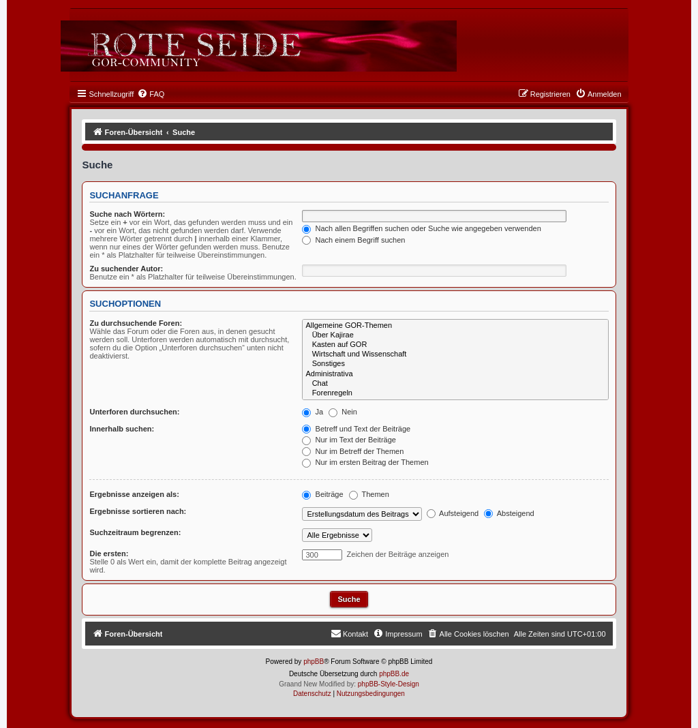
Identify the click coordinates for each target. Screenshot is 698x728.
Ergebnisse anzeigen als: (134, 494)
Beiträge (322, 494)
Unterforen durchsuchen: (134, 412)
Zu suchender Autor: (126, 268)
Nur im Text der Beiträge (348, 440)
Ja (312, 412)
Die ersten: (108, 553)
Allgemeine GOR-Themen (455, 326)
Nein (343, 412)
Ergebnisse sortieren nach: (137, 511)
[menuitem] (150, 94)
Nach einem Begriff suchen (353, 240)
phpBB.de (394, 674)
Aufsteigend (453, 513)
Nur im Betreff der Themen (353, 451)
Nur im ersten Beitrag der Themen (365, 462)
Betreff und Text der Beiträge (356, 429)
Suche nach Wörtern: (127, 214)
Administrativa (455, 374)
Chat (455, 384)
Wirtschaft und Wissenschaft (455, 354)
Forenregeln (455, 393)
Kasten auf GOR (455, 345)
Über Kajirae (455, 335)
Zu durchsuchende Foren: (135, 323)
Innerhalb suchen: (121, 429)
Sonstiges (455, 364)
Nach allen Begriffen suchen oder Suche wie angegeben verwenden (421, 228)
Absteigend (509, 513)
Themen (369, 494)
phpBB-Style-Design (388, 684)
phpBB (313, 661)
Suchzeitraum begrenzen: (135, 532)
